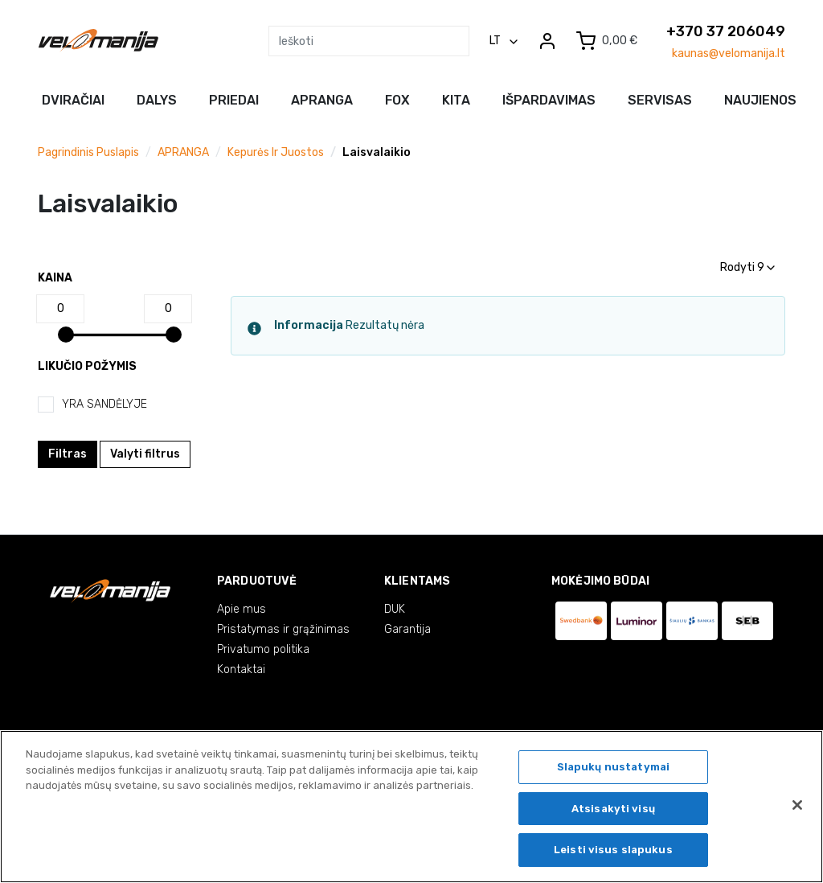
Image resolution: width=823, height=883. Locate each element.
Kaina (55, 278)
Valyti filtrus (145, 454)
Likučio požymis (87, 366)
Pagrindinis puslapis (88, 152)
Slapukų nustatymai (613, 767)
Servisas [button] (660, 100)
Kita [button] (456, 100)
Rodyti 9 (747, 267)
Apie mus (241, 609)
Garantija (407, 629)
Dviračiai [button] (73, 100)
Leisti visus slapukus (613, 850)
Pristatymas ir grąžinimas (283, 629)
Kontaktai (241, 669)
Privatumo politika (263, 649)
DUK (394, 609)
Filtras (67, 454)
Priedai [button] (234, 100)
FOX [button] (397, 100)
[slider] (66, 335)
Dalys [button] (157, 100)
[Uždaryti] (797, 805)
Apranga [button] (322, 100)
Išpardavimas (549, 100)
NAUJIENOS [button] (760, 100)
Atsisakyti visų (613, 809)
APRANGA (183, 152)
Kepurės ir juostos (275, 152)
